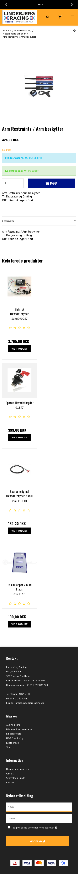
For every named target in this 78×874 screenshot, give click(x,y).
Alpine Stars (13, 724)
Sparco (10, 747)
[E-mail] (39, 818)
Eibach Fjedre (13, 733)
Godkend (36, 841)
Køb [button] (50, 183)
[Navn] (39, 807)
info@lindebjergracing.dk (29, 702)
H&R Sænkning (15, 738)
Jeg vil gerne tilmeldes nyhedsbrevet (38, 826)
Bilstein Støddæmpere (19, 729)
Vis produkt (19, 348)
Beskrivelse (8, 220)
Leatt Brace (12, 742)
